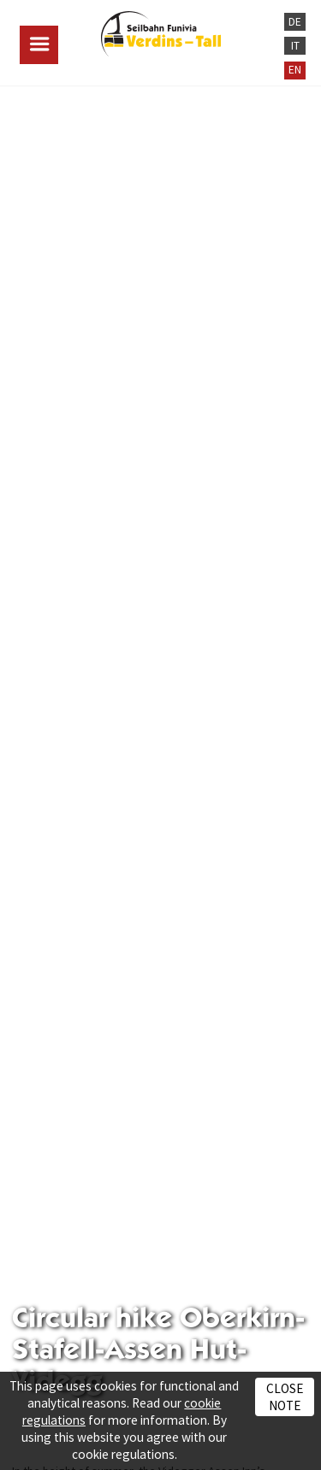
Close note (284, 1396)
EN (294, 69)
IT (295, 45)
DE (294, 22)
